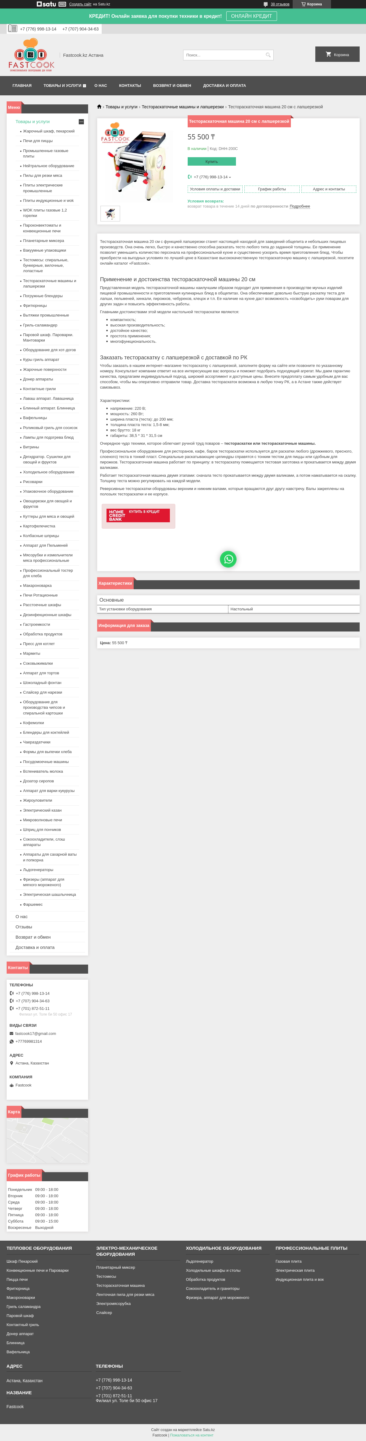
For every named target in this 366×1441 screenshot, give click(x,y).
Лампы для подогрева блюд (48, 437)
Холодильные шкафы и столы (213, 1270)
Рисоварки (33, 481)
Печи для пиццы (38, 140)
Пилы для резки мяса (42, 175)
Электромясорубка (113, 1303)
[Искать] (268, 55)
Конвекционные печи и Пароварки (38, 1270)
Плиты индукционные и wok (48, 200)
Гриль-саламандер (40, 325)
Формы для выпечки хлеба (47, 751)
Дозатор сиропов (38, 781)
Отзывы (24, 926)
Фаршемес (33, 904)
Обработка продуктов (42, 634)
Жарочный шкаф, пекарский (49, 131)
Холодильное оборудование (49, 472)
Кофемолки (33, 722)
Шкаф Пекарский (22, 1261)
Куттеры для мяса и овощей (49, 516)
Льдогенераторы (38, 869)
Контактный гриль (23, 1324)
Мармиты (31, 653)
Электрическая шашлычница (49, 894)
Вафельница (18, 1352)
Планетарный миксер (115, 1267)
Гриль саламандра (24, 1306)
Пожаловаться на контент (191, 1435)
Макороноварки (21, 1297)
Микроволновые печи (42, 820)
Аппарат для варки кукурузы (49, 790)
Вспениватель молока (43, 771)
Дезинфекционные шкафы (47, 614)
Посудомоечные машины (46, 761)
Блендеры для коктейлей (46, 732)
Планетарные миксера (43, 240)
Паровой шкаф (20, 1315)
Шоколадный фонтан (42, 682)
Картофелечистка (39, 526)
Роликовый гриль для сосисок (50, 427)
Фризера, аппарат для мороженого (217, 1297)
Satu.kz (209, 1430)
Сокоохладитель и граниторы (213, 1288)
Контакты (130, 85)
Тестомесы (106, 1276)
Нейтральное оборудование (48, 166)
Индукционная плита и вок (299, 1279)
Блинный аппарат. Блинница (49, 408)
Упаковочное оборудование (48, 491)
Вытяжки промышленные (46, 315)
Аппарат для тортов (41, 673)
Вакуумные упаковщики (44, 250)
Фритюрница (18, 1288)
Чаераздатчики (37, 742)
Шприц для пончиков (42, 829)
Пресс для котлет (39, 643)
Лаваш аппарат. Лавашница (48, 398)
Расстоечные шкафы (42, 605)
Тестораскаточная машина (120, 1285)
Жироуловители (37, 800)
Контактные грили (39, 388)
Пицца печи (17, 1279)
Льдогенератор (199, 1261)
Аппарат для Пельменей (45, 545)
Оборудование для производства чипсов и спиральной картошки (44, 707)
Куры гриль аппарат (41, 359)
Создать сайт (80, 4)
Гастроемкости (36, 624)
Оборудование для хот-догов (49, 350)
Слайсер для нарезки (42, 692)
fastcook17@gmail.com (35, 1033)
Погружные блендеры (43, 296)
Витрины (31, 447)
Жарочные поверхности (45, 369)
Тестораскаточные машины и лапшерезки (183, 106)
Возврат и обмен (172, 85)
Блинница (16, 1343)
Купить (211, 161)
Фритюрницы (35, 305)
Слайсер (104, 1312)
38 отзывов (280, 4)
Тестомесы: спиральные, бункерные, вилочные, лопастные (45, 265)
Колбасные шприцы (41, 535)
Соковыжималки (38, 663)
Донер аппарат (20, 1333)
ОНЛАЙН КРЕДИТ (251, 16)
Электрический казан (42, 810)
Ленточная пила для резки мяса (125, 1294)
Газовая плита (288, 1261)
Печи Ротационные (40, 595)
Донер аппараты (38, 379)
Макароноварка (37, 585)
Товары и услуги (62, 85)
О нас (100, 85)
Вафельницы (35, 417)
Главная (22, 85)
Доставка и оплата (224, 85)
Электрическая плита (294, 1270)
